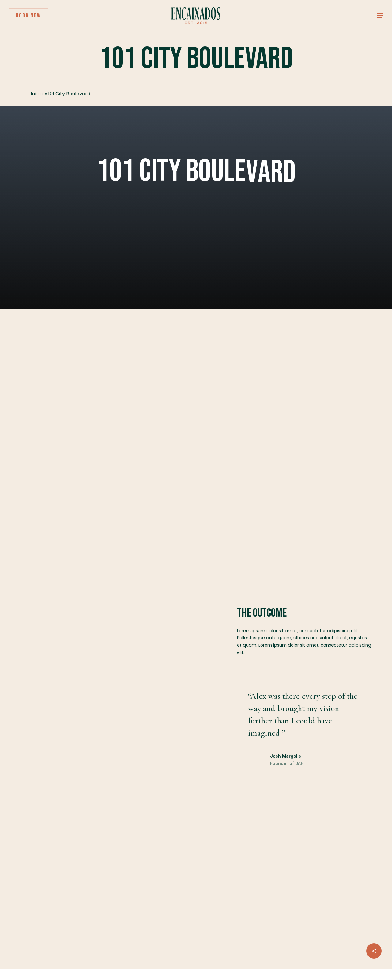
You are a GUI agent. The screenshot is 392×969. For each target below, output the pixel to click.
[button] (380, 16)
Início (37, 93)
